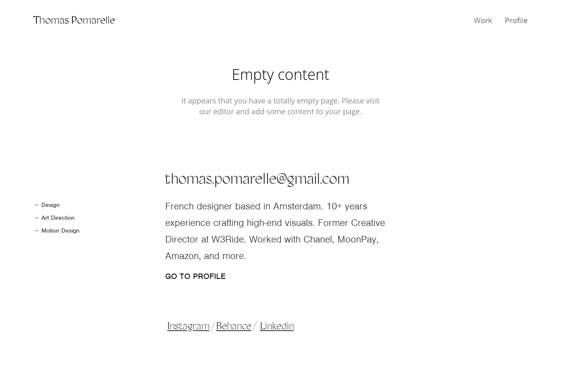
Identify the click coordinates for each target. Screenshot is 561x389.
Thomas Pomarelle (74, 21)
